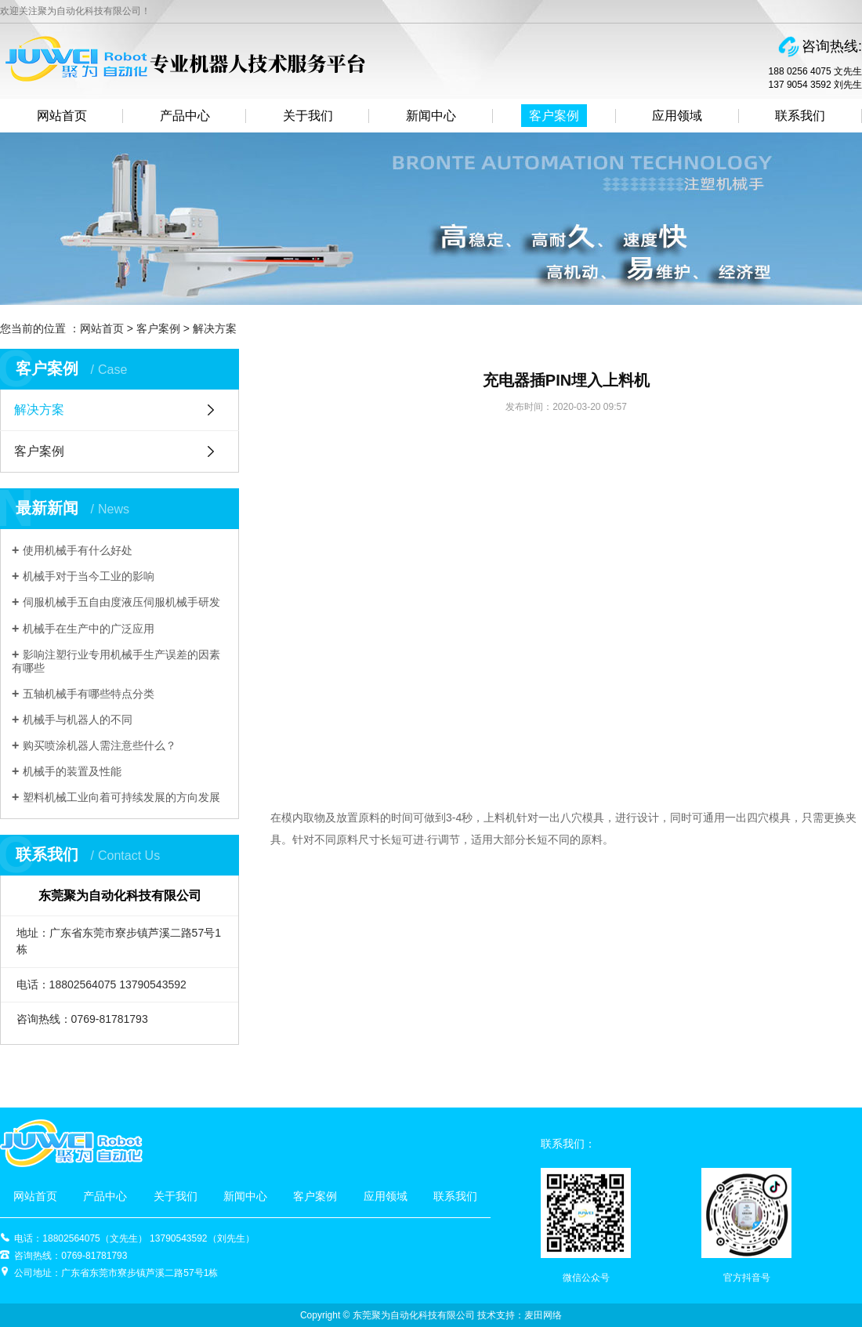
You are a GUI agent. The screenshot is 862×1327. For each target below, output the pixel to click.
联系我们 (800, 115)
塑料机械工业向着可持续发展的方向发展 (121, 797)
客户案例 (554, 115)
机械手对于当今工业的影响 (88, 576)
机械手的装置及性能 (72, 771)
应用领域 (677, 115)
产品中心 (185, 115)
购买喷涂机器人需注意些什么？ (99, 745)
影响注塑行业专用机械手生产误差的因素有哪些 (116, 661)
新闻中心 (431, 115)
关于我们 (308, 115)
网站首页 (62, 115)
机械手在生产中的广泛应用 (88, 628)
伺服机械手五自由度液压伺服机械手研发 (121, 602)
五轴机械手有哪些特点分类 (88, 693)
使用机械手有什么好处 (77, 550)
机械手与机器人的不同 (77, 719)
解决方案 (215, 328)
